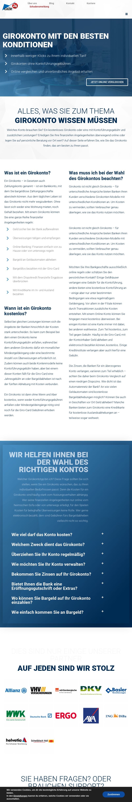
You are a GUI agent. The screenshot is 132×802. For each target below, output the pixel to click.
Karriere (105, 3)
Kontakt (81, 3)
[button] (57, 535)
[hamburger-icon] (126, 14)
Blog (57, 3)
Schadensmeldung (39, 6)
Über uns (34, 3)
